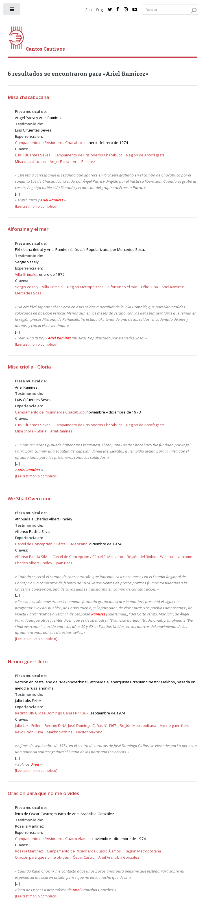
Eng (99, 9)
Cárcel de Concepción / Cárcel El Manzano (51, 543)
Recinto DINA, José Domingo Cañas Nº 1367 (52, 713)
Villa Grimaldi (26, 274)
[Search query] (170, 10)
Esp (89, 9)
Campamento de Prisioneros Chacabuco (50, 142)
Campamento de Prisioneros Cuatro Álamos (53, 838)
